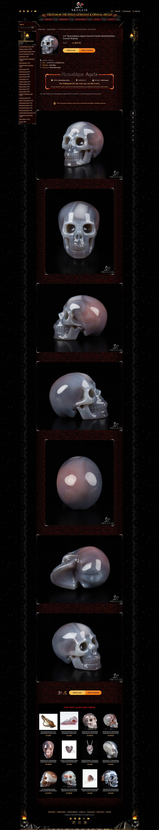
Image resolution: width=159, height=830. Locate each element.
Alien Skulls (24, 74)
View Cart (115, 11)
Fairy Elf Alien (24, 76)
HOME (60, 692)
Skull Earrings (24, 63)
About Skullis (51, 812)
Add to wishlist (87, 50)
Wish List (136, 11)
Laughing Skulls (24, 98)
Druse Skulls (24, 89)
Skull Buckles (24, 69)
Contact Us (82, 812)
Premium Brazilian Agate (26, 94)
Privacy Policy (91, 812)
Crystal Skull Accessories (27, 113)
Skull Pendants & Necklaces (26, 59)
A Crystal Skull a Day (26, 46)
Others (22, 122)
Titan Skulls (24, 79)
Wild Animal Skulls (25, 105)
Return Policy (100, 812)
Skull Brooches (24, 72)
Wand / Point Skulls (26, 100)
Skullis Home (41, 29)
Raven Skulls (24, 86)
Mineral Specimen (25, 110)
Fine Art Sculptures (26, 54)
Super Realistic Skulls (27, 51)
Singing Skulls (24, 81)
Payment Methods (72, 812)
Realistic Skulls (25, 49)
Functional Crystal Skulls (26, 116)
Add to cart (71, 50)
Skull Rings (24, 56)
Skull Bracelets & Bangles (26, 66)
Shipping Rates (61, 812)
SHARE (65, 693)
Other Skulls (24, 119)
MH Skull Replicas (25, 108)
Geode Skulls (24, 91)
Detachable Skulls (25, 103)
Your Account (126, 11)
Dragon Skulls (24, 84)
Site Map (108, 812)
